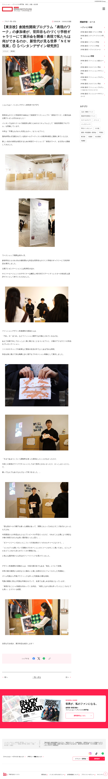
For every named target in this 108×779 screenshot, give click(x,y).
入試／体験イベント (87, 112)
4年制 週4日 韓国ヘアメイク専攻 (92, 32)
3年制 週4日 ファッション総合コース (92, 62)
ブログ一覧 (39, 743)
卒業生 (101, 132)
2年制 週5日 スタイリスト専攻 (92, 67)
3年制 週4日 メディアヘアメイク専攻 (92, 37)
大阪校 (90, 136)
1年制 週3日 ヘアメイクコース (92, 49)
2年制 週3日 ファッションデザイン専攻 (92, 72)
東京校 (83, 136)
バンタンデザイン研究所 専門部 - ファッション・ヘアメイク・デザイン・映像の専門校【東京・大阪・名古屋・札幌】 (20, 744)
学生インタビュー (86, 128)
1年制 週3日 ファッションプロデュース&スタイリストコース (92, 88)
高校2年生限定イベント (88, 116)
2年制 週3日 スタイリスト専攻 (92, 84)
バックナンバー (86, 124)
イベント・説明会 (81, 759)
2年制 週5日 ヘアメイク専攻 (92, 42)
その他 (97, 128)
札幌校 (83, 141)
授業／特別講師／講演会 (88, 132)
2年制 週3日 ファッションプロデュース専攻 (92, 78)
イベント (96, 120)
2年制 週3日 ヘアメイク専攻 (92, 46)
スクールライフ (86, 120)
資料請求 (99, 759)
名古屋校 (98, 136)
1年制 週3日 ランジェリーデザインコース (92, 95)
